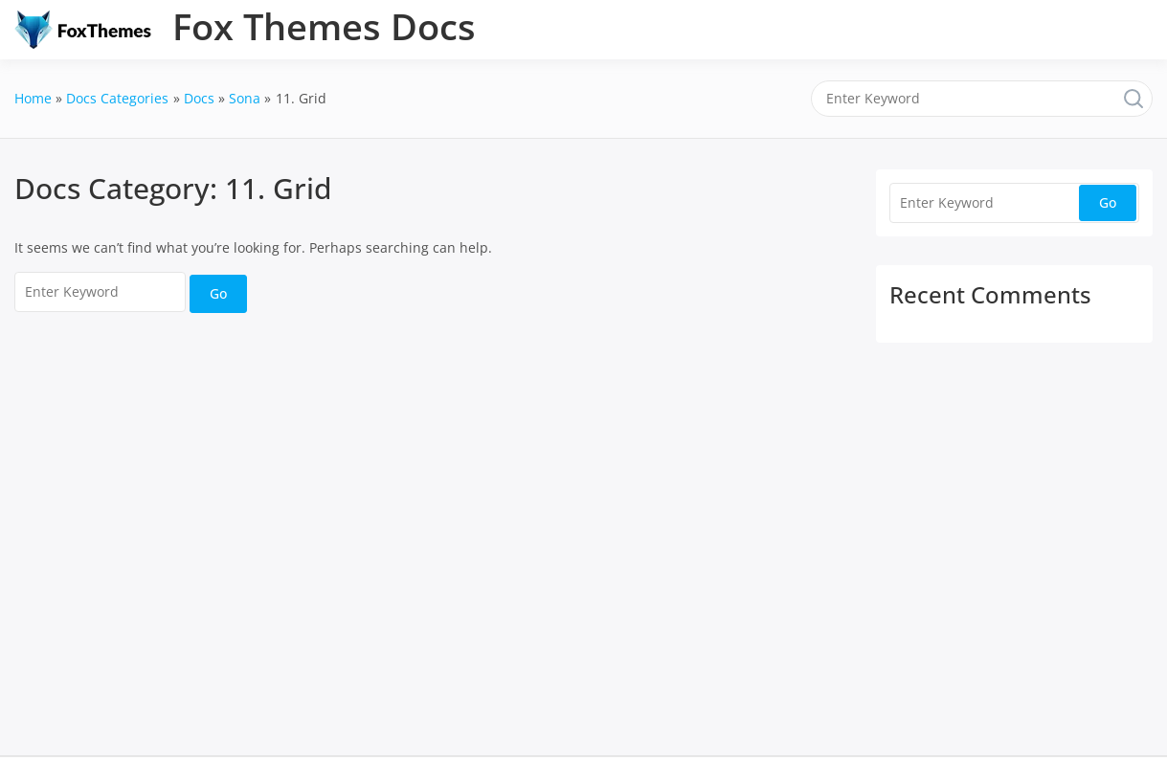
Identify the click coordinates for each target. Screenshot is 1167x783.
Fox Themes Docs (324, 26)
